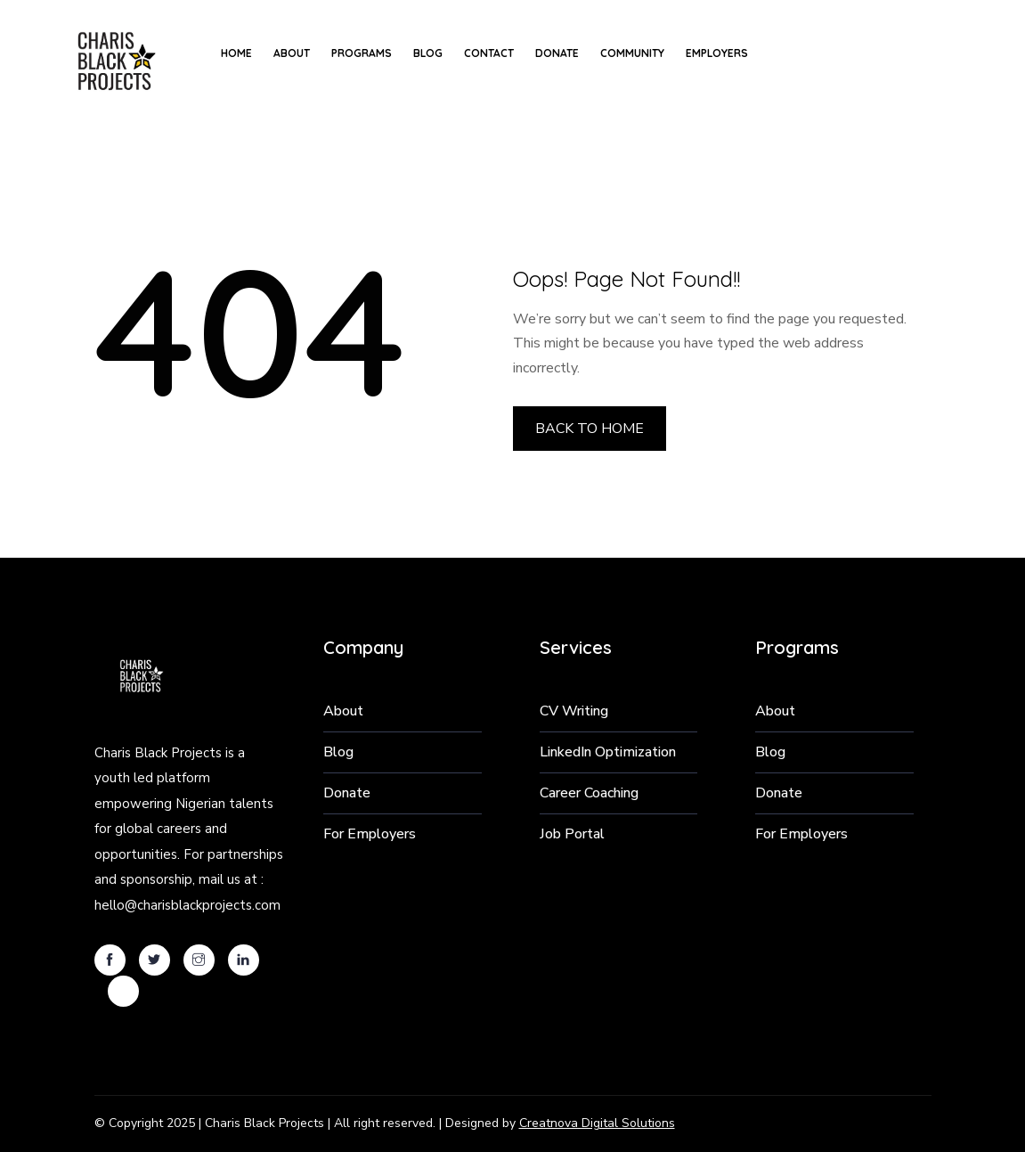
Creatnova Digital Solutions (597, 1123)
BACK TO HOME (589, 428)
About (291, 53)
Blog (428, 53)
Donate (557, 53)
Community (632, 53)
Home (236, 53)
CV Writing (574, 711)
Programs (361, 53)
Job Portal (572, 834)
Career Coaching (589, 793)
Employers (717, 53)
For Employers (369, 834)
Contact (489, 53)
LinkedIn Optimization (608, 752)
